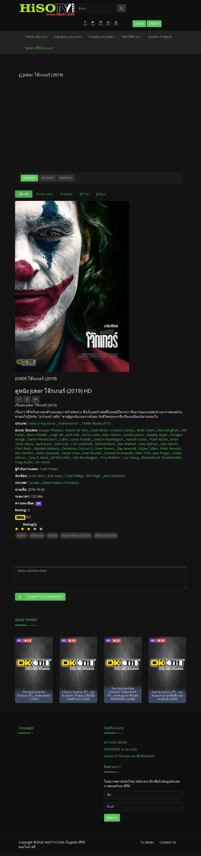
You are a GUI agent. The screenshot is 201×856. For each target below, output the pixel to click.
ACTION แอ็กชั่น (115, 742)
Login (139, 24)
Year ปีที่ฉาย (131, 36)
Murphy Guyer (157, 435)
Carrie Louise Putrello (75, 439)
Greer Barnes (105, 448)
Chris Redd (23, 448)
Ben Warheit (127, 444)
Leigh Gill (56, 435)
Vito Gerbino (24, 453)
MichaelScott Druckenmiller (161, 457)
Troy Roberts (110, 457)
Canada (33, 482)
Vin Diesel (42, 462)
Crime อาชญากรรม (41, 423)
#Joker (21, 535)
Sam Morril (169, 444)
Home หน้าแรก (36, 36)
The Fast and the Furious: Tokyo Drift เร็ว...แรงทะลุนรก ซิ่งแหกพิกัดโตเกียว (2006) (123, 693)
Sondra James (133, 435)
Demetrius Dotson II (77, 448)
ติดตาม (112, 817)
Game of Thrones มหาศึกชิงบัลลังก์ (129, 756)
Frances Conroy (122, 430)
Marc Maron (111, 435)
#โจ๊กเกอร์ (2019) (105, 535)
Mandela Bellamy (46, 448)
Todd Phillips (48, 469)
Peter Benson (170, 448)
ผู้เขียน (101, 194)
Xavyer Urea (70, 453)
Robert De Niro (76, 430)
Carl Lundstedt (81, 444)
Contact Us (167, 842)
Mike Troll (142, 453)
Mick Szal (61, 444)
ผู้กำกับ (84, 194)
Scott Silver (37, 476)
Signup (154, 24)
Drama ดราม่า (68, 423)
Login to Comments (39, 597)
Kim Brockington (85, 457)
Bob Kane (55, 476)
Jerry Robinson (114, 476)
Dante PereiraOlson (42, 439)
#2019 (52, 535)
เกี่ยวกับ (23, 194)
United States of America (60, 482)
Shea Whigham (168, 430)
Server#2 (47, 178)
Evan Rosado (92, 453)
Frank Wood (158, 439)
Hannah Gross (136, 439)
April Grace (44, 444)
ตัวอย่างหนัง (44, 194)
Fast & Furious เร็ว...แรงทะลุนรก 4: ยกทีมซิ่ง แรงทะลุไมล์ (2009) (167, 695)
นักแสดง (66, 194)
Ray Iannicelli (126, 448)
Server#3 (66, 178)
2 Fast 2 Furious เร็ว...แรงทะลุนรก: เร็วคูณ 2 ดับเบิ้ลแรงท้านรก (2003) (78, 695)
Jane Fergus (161, 453)
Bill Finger (93, 476)
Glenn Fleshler (36, 435)
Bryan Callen (148, 448)
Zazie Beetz (99, 430)
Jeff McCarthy (60, 457)
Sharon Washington (108, 439)
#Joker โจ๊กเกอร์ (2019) (76, 535)
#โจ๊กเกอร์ (37, 535)
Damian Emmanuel (118, 453)
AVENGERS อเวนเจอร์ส (120, 749)
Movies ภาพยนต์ (160, 36)
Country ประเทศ (101, 36)
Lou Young (130, 457)
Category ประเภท (68, 36)
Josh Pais (72, 435)
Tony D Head (38, 457)
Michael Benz (105, 444)
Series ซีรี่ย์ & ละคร (39, 48)
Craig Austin (24, 462)
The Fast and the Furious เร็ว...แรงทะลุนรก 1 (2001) (33, 695)
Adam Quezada (47, 453)
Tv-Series (147, 842)
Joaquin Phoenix (51, 430)
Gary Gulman (148, 444)
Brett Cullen (145, 430)
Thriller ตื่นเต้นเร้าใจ (96, 423)
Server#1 (29, 178)
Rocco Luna (91, 435)
